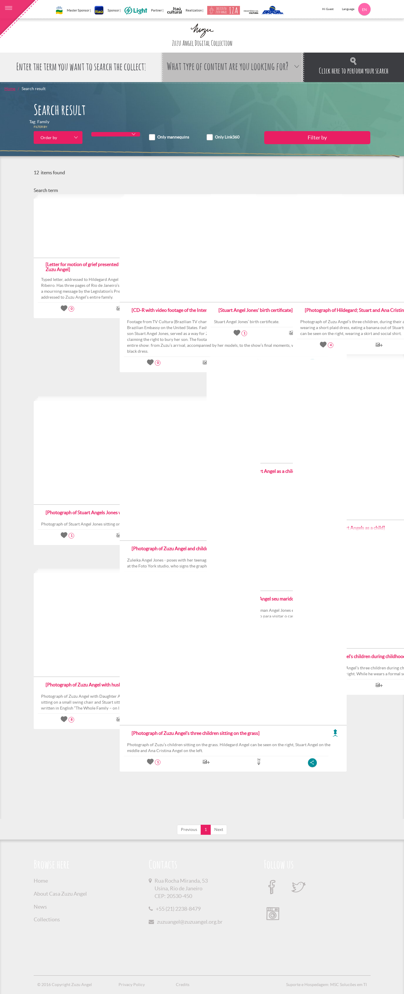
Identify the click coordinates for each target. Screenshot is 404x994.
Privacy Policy (132, 984)
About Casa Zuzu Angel (60, 894)
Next (218, 829)
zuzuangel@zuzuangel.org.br (190, 922)
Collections (47, 919)
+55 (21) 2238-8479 (178, 909)
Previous (189, 829)
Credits (182, 984)
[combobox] (58, 137)
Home (9, 88)
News (40, 907)
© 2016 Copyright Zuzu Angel (64, 984)
